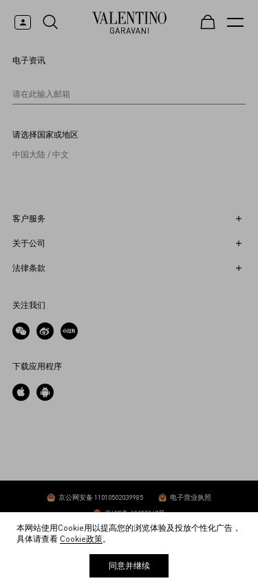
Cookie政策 (81, 539)
